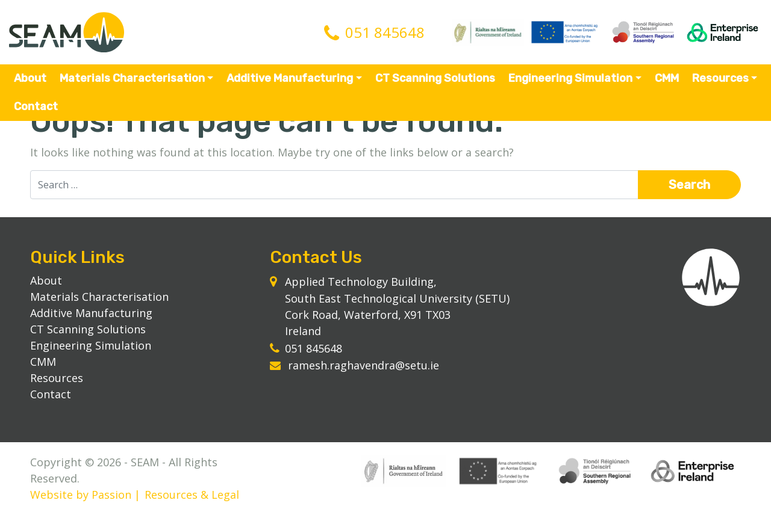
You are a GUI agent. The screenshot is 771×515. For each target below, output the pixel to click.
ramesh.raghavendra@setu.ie (363, 365)
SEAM (66, 32)
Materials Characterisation (132, 78)
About (30, 78)
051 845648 (385, 32)
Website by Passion (80, 494)
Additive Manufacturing (289, 78)
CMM (667, 78)
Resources (720, 78)
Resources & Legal (192, 494)
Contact (36, 106)
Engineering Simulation (570, 78)
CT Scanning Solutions (435, 78)
